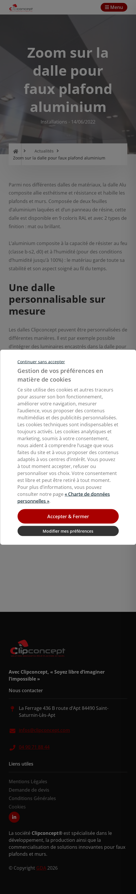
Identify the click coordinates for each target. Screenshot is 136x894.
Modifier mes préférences (68, 531)
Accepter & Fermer (68, 516)
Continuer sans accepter (41, 361)
